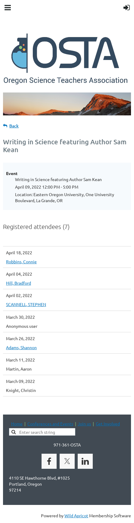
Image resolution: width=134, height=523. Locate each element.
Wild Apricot (76, 515)
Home (17, 423)
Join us (84, 423)
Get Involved (108, 423)
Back (14, 126)
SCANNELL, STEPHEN (26, 304)
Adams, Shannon (21, 347)
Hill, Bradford (18, 283)
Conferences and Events (50, 423)
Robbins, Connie (21, 261)
